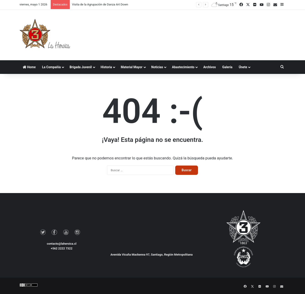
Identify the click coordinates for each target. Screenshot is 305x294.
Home (29, 67)
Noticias (157, 67)
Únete (243, 67)
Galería (227, 67)
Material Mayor (131, 67)
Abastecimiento (183, 67)
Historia (106, 67)
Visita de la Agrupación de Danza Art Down (100, 4)
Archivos (209, 67)
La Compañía (51, 67)
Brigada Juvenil (81, 67)
